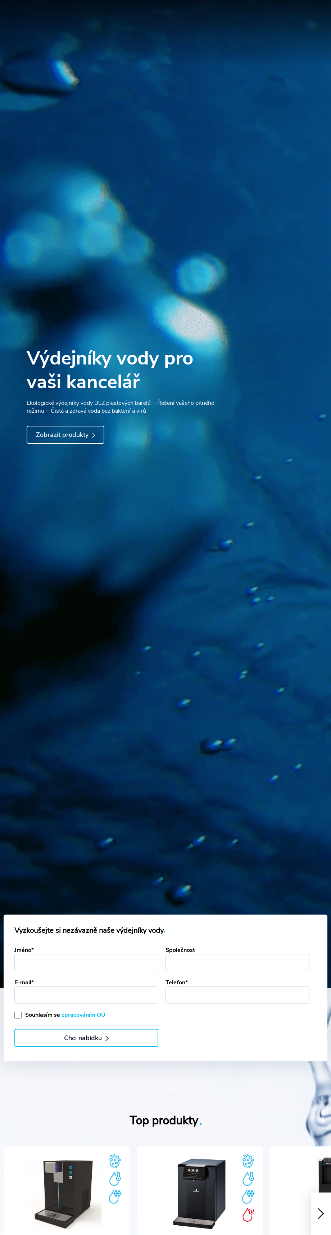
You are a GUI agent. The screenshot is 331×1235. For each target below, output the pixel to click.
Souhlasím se (65, 1015)
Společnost (180, 950)
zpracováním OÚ (83, 1015)
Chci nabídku (86, 1038)
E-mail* (24, 982)
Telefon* (177, 982)
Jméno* (24, 950)
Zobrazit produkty (65, 434)
